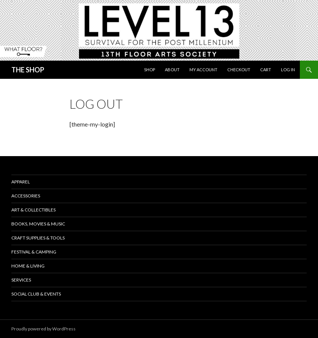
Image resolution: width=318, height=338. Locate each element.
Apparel (20, 182)
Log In (288, 69)
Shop (149, 69)
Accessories (25, 196)
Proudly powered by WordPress (43, 329)
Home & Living (28, 266)
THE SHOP (27, 70)
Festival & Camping (33, 252)
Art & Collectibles (33, 210)
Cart (265, 69)
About (172, 69)
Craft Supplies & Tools (38, 238)
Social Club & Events (36, 294)
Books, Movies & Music (38, 224)
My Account (203, 69)
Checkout (238, 69)
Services (21, 280)
